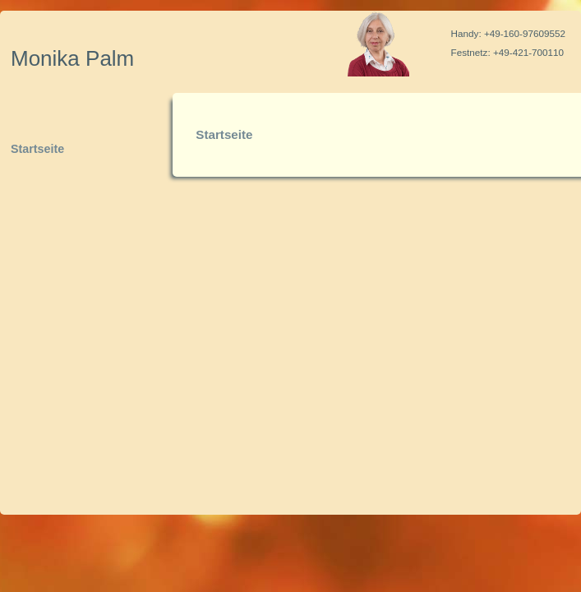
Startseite (37, 148)
